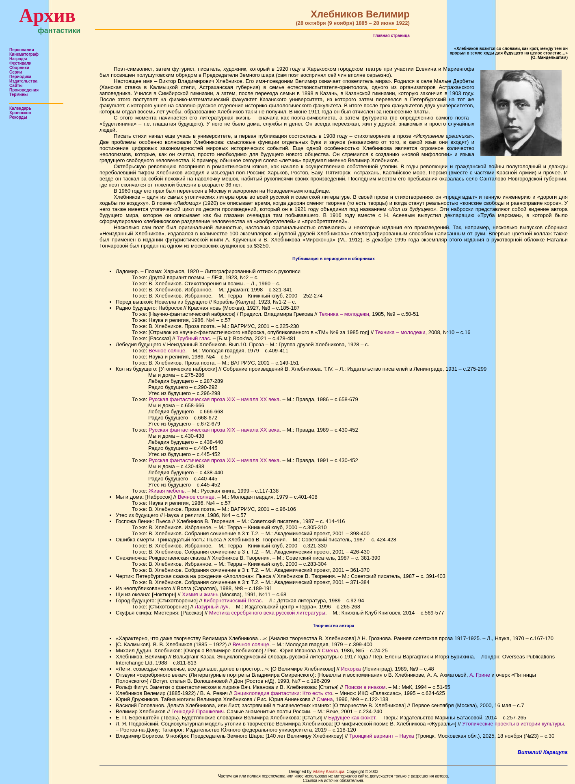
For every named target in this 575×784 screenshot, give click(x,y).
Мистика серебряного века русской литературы (267, 613)
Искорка (351, 669)
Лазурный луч (212, 607)
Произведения (24, 90)
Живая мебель (166, 491)
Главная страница (391, 35)
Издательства (23, 81)
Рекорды (18, 117)
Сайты (16, 85)
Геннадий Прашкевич (197, 711)
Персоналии (21, 50)
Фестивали (20, 63)
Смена (330, 650)
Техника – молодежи (344, 314)
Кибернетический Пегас (232, 600)
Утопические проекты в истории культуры (513, 724)
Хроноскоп (20, 113)
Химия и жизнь (200, 594)
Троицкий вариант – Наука (381, 736)
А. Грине (479, 675)
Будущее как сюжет (351, 718)
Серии (15, 72)
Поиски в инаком (364, 687)
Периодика (20, 76)
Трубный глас (193, 338)
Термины (18, 94)
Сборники (19, 67)
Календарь (20, 108)
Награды (18, 58)
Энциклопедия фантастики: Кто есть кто (282, 693)
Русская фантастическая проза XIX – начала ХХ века (214, 399)
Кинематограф (24, 54)
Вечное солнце (167, 350)
